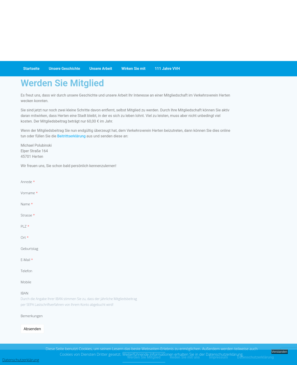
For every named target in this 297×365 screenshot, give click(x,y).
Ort (25, 237)
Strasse (28, 215)
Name (27, 204)
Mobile (26, 282)
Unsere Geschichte (64, 68)
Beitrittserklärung (72, 136)
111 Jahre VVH (167, 68)
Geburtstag (29, 248)
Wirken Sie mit (133, 68)
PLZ (25, 226)
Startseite (31, 68)
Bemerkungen (32, 315)
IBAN (24, 293)
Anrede (28, 181)
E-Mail (27, 259)
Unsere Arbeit (100, 68)
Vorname (29, 193)
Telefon (26, 270)
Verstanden (279, 351)
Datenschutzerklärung (20, 359)
